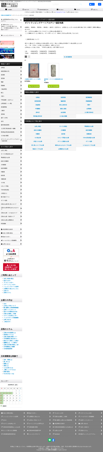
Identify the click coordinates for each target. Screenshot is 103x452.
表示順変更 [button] (68, 57)
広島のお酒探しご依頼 (10, 314)
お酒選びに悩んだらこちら (11, 289)
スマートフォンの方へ (10, 285)
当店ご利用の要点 (8, 279)
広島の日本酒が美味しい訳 (11, 345)
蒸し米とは (7, 362)
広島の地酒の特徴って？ (10, 337)
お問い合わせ (7, 320)
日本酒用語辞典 (8, 349)
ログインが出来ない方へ (10, 316)
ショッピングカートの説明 (11, 287)
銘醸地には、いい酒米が (10, 343)
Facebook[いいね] (9, 374)
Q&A (5, 304)
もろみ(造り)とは (8, 368)
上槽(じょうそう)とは (10, 370)
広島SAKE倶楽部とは (10, 333)
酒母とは (6, 366)
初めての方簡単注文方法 (10, 312)
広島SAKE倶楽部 (52, 449)
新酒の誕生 (7, 372)
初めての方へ (7, 281)
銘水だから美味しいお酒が (11, 341)
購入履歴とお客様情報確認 (11, 308)
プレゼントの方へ (8, 283)
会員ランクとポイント (10, 310)
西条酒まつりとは (8, 335)
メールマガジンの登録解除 (11, 318)
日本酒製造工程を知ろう (10, 339)
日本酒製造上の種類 (9, 347)
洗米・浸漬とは (8, 360)
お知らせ (6, 291)
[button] (99, 4)
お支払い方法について (10, 306)
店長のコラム (7, 293)
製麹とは (6, 364)
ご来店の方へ (7, 322)
